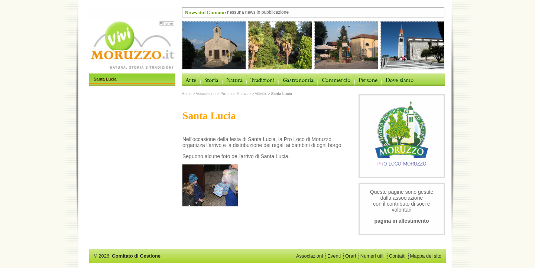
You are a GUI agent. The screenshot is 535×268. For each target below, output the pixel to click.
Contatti (397, 256)
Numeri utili (372, 256)
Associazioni (206, 94)
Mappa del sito (425, 256)
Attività (261, 94)
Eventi (334, 256)
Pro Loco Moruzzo (236, 94)
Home (187, 94)
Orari (350, 256)
